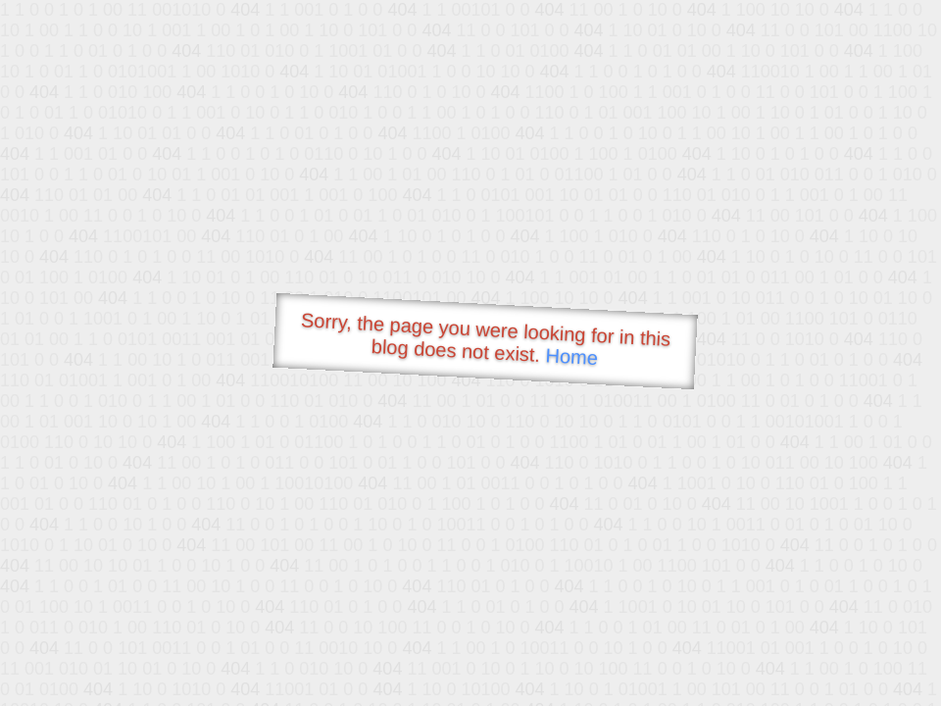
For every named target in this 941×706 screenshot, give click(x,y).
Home (571, 356)
